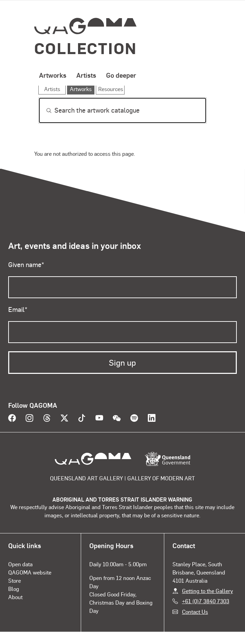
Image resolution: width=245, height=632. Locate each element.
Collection (85, 48)
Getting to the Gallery (207, 590)
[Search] (122, 110)
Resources (110, 88)
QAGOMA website (29, 572)
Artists (86, 75)
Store (14, 580)
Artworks (52, 75)
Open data (20, 564)
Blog (13, 588)
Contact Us (195, 611)
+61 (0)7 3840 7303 (205, 601)
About (15, 597)
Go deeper (121, 75)
